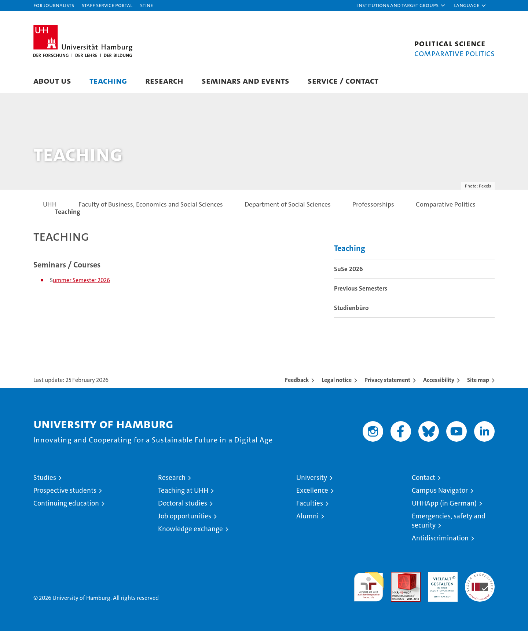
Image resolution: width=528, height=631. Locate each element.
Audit (398, 576)
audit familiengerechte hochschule (369, 583)
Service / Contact (343, 80)
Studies (44, 477)
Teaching (108, 80)
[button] (401, 5)
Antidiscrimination (440, 538)
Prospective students (64, 490)
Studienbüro (351, 308)
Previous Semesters (360, 288)
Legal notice (337, 380)
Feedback (297, 380)
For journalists (53, 5)
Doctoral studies (182, 503)
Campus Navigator (440, 490)
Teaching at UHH (183, 490)
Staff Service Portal (107, 5)
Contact (423, 477)
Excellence (312, 490)
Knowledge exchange (190, 528)
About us (52, 80)
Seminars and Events (245, 80)
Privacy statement (387, 380)
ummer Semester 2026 (81, 280)
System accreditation (480, 579)
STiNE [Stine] (146, 5)
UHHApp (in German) (444, 503)
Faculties (309, 503)
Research (164, 80)
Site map (478, 380)
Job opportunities (184, 516)
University (311, 477)
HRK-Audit (441, 576)
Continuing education (66, 503)
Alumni (307, 516)
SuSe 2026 (348, 269)
